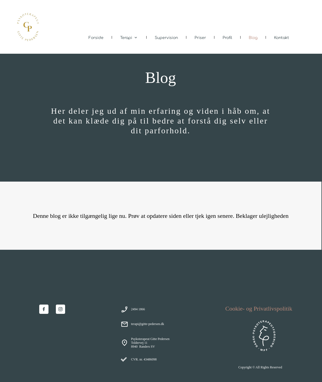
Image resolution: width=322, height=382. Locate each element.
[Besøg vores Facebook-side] (43, 309)
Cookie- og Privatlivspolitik (258, 308)
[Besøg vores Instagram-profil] (60, 309)
